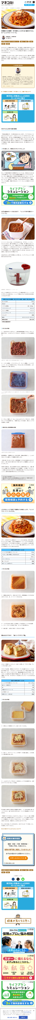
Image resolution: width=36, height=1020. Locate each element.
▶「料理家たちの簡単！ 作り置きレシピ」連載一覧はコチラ (16, 91)
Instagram (8, 85)
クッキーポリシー (27, 1012)
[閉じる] (33, 1010)
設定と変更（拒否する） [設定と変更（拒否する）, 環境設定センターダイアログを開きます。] (12, 1017)
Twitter (3, 85)
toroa (12, 85)
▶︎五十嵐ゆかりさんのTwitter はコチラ (11, 829)
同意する (23, 1017)
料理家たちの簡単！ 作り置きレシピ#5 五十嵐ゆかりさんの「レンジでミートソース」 (17, 32)
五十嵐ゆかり (9, 38)
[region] (18, 1014)
